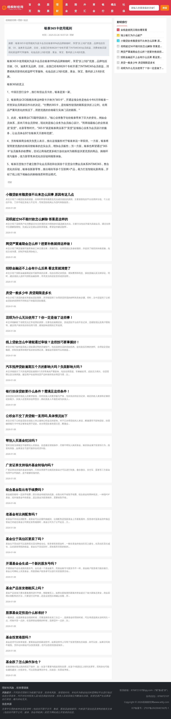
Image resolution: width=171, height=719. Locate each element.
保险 (39, 8)
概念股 (113, 8)
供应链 (44, 156)
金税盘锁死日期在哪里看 (132, 29)
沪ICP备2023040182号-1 (156, 708)
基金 (66, 8)
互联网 (65, 169)
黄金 (94, 8)
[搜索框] (144, 8)
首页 (30, 8)
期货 (75, 8)
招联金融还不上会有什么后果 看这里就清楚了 (140, 57)
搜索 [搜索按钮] (165, 7)
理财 (57, 8)
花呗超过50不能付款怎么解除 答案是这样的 (140, 46)
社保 (123, 8)
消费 (95, 47)
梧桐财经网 (11, 20)
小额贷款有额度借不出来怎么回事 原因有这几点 (140, 40)
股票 (48, 8)
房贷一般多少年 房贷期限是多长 (136, 62)
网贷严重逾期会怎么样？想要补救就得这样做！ (140, 51)
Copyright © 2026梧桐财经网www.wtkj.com (146, 702)
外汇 (84, 8)
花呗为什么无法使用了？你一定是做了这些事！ (140, 68)
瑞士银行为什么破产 (129, 35)
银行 (103, 8)
